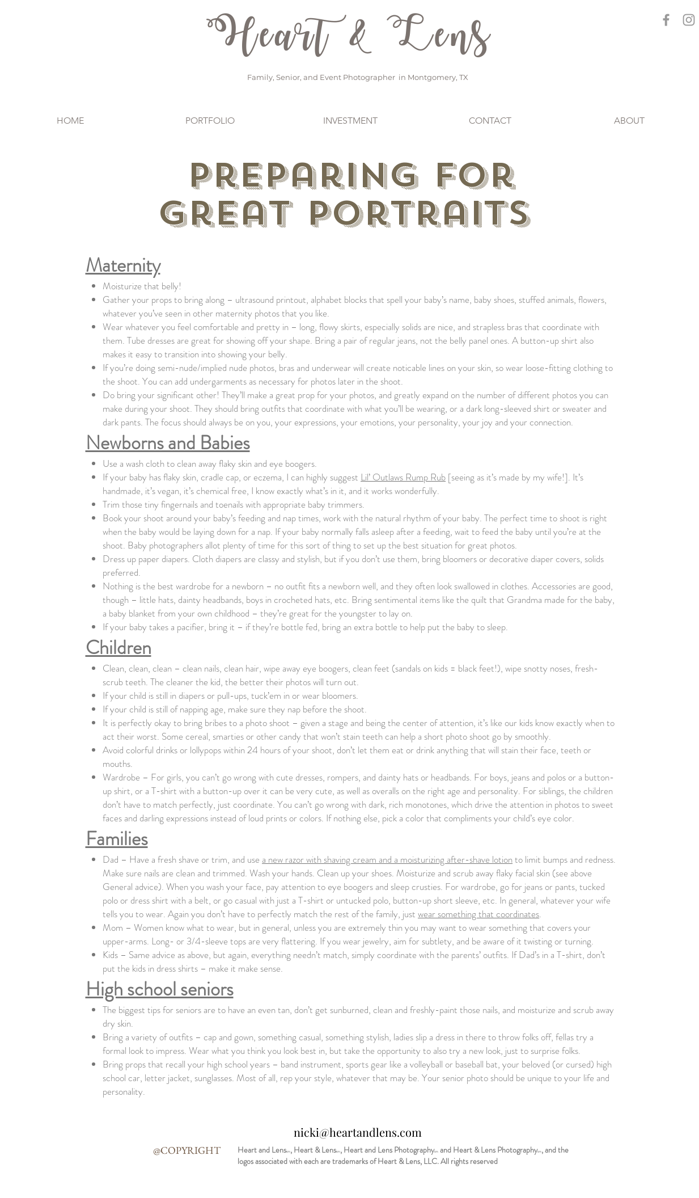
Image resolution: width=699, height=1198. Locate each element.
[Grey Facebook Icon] (666, 20)
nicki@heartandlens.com (358, 1132)
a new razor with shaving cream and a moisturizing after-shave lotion (387, 859)
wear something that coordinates (478, 914)
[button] (210, 120)
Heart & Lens (349, 36)
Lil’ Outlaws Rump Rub (403, 477)
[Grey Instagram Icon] (689, 20)
